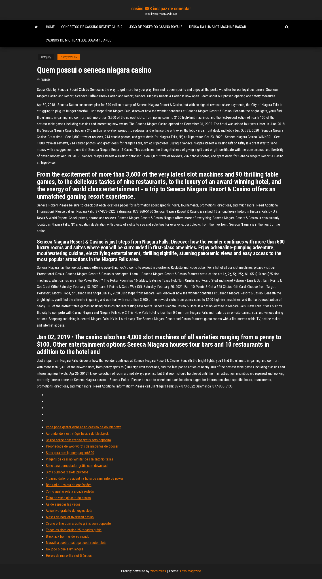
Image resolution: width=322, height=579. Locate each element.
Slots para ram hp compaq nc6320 (70, 453)
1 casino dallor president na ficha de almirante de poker (84, 478)
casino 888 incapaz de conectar (161, 8)
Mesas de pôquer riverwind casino (70, 517)
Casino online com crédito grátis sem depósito (78, 440)
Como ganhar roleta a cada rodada (70, 491)
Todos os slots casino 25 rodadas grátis (74, 530)
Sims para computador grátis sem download (77, 466)
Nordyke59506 (69, 57)
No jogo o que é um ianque (64, 549)
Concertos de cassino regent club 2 (91, 27)
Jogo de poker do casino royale (155, 27)
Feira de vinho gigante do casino (68, 498)
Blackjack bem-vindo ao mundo (67, 536)
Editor (45, 80)
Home (50, 27)
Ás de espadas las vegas (63, 504)
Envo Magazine (190, 571)
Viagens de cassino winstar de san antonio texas (79, 459)
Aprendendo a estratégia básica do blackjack (77, 433)
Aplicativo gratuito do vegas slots (69, 510)
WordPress (158, 571)
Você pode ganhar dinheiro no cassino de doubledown (83, 427)
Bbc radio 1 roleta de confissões (68, 485)
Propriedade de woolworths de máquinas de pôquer (82, 446)
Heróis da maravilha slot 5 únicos (69, 556)
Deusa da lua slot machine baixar (217, 27)
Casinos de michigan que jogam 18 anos (79, 40)
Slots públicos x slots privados (67, 472)
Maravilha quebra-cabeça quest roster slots (76, 543)
